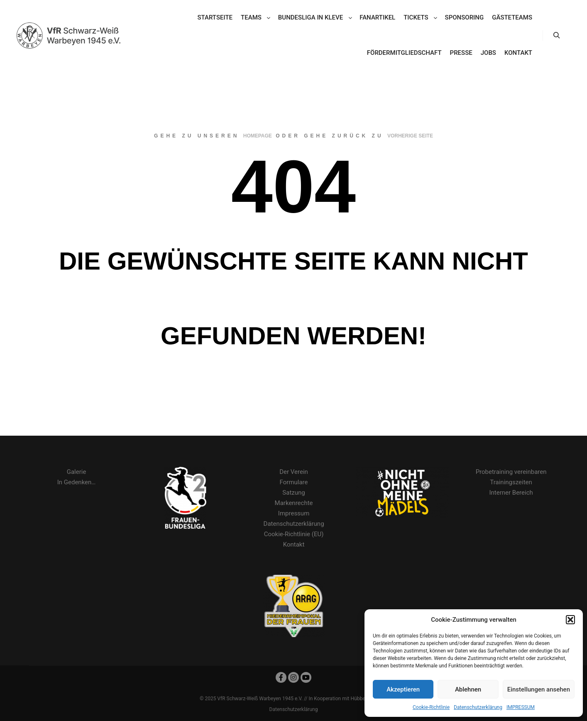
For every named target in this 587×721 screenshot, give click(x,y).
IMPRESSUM (520, 707)
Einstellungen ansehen (538, 689)
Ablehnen (468, 689)
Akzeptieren (403, 689)
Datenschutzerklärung (478, 707)
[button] (570, 620)
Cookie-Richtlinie (431, 707)
